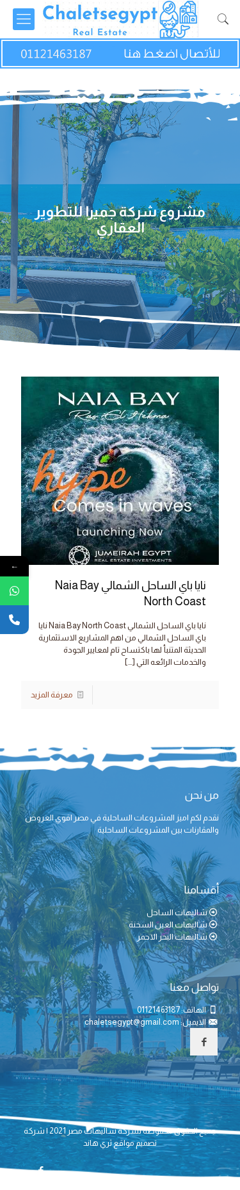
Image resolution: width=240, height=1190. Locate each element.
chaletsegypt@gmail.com (131, 1022)
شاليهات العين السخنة (168, 924)
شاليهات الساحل (177, 912)
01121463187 (158, 1010)
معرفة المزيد (52, 694)
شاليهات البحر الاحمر (172, 936)
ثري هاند (97, 1143)
